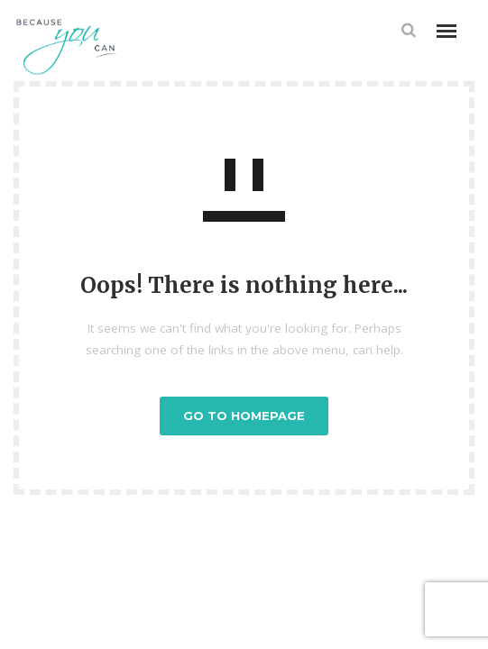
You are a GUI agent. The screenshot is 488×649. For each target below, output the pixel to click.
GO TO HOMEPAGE (244, 415)
